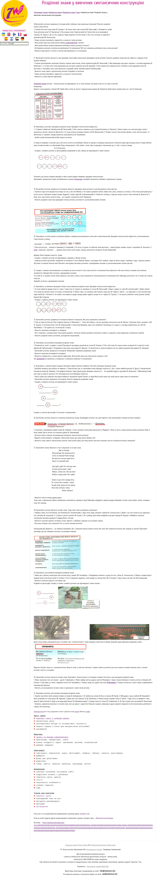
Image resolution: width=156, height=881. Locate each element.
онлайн (88, 711)
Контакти (103, 845)
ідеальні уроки (43, 796)
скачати (76, 711)
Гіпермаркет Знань (41, 13)
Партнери (95, 845)
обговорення (42, 807)
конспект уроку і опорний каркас (52, 718)
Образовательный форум (104, 818)
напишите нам (85, 814)
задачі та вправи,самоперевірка (52, 737)
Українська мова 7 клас (71, 13)
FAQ (89, 845)
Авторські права (71, 845)
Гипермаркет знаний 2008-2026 (97, 867)
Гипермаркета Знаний (94, 850)
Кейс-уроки (112, 845)
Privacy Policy (82, 845)
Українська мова (55, 13)
